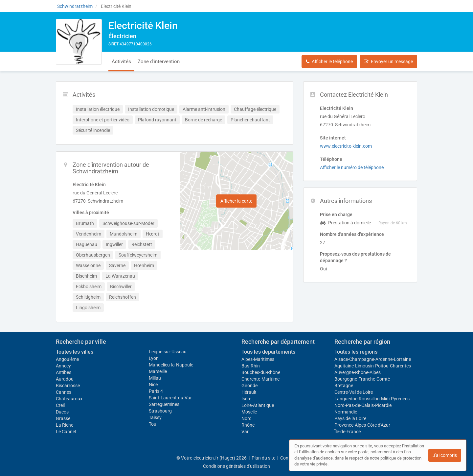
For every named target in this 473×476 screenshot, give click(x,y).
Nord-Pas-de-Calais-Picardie (363, 405)
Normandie (345, 411)
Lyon (154, 358)
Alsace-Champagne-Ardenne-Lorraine (372, 359)
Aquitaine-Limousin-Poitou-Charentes (372, 365)
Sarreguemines (164, 404)
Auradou (65, 379)
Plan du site (263, 458)
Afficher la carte (236, 201)
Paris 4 (156, 391)
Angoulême (67, 359)
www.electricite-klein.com (346, 146)
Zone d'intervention (159, 61)
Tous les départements (268, 352)
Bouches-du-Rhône (260, 372)
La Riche (64, 425)
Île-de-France (347, 431)
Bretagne (343, 385)
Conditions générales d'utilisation (236, 466)
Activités (121, 61)
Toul (153, 424)
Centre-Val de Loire (353, 392)
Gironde (249, 385)
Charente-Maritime (260, 379)
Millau (155, 378)
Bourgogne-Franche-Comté (362, 379)
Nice (153, 384)
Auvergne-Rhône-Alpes (357, 372)
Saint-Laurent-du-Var (170, 397)
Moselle (249, 411)
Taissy (155, 417)
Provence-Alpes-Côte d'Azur (362, 425)
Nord (246, 418)
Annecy (63, 365)
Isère (246, 398)
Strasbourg (160, 410)
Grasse (63, 418)
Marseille (158, 371)
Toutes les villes (74, 352)
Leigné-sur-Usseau (168, 351)
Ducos (62, 411)
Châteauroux (69, 398)
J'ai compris (445, 455)
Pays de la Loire (350, 418)
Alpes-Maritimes (257, 359)
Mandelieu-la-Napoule (171, 364)
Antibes (63, 372)
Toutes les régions (355, 352)
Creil (60, 405)
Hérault (249, 392)
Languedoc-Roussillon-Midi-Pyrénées (372, 398)
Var (245, 431)
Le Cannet (66, 431)
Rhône (248, 425)
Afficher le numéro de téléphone (352, 167)
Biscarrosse (68, 385)
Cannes (63, 392)
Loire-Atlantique (257, 405)
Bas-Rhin (250, 365)
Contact (288, 458)
